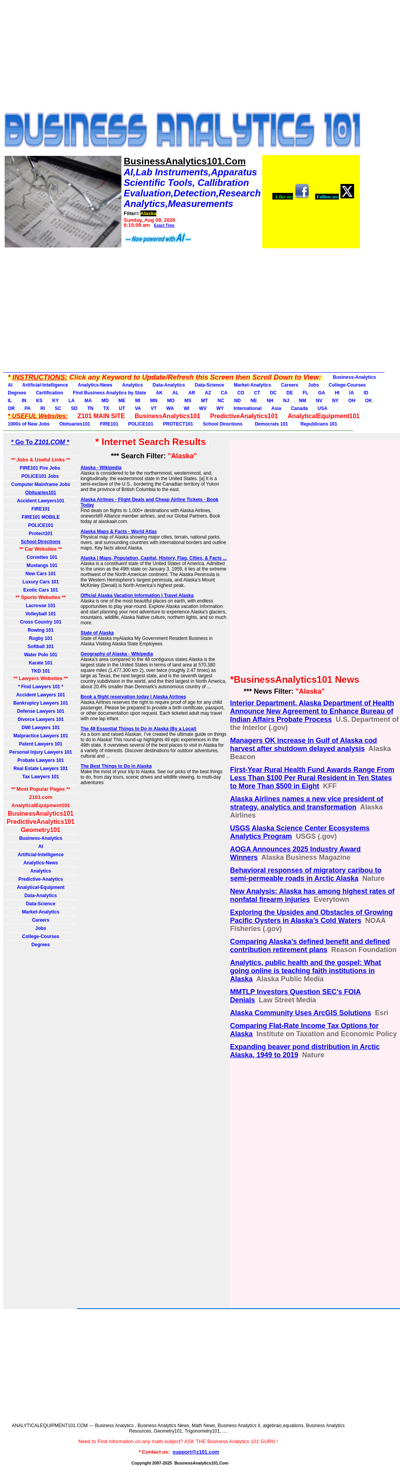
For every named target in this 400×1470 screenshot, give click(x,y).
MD (105, 400)
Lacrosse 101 (40, 605)
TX (106, 408)
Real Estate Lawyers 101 (41, 768)
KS (39, 400)
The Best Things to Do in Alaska (116, 766)
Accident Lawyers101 (40, 501)
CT (257, 393)
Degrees (17, 393)
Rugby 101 (41, 638)
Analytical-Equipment (41, 887)
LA (71, 400)
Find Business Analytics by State (109, 393)
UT (122, 408)
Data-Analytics (169, 385)
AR (191, 393)
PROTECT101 (178, 424)
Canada (299, 408)
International (247, 408)
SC (58, 408)
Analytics (132, 385)
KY (55, 400)
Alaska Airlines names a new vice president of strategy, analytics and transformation (306, 803)
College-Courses (347, 385)
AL (175, 393)
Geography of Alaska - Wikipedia (117, 654)
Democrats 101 (270, 424)
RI (42, 408)
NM (302, 400)
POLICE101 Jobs (40, 476)
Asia (276, 408)
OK (368, 400)
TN (90, 408)
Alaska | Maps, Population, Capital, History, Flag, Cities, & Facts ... (154, 558)
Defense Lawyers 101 (40, 711)
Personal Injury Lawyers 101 (40, 752)
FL (306, 393)
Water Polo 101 (41, 654)
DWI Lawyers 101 (40, 727)
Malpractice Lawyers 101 (40, 736)
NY (335, 400)
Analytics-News (95, 385)
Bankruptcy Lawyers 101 (40, 703)
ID (365, 393)
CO (240, 393)
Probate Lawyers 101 (41, 760)
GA (321, 393)
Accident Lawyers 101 (40, 695)
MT (204, 400)
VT (153, 408)
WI (186, 408)
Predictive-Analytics (40, 879)
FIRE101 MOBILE (41, 517)
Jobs (313, 385)
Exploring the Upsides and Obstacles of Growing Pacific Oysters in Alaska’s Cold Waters (311, 916)
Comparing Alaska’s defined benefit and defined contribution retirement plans (310, 946)
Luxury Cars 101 (41, 582)
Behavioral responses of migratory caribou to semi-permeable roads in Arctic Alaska (305, 874)
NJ (286, 400)
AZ (208, 393)
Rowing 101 (41, 630)
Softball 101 (41, 646)
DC (273, 393)
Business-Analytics (354, 377)
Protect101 (41, 533)
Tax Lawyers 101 (40, 776)
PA (28, 408)
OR (11, 408)
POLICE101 (140, 424)
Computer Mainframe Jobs (40, 484)
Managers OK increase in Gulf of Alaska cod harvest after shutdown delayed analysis (303, 745)
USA (322, 408)
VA (138, 408)
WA (170, 408)
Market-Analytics (252, 385)
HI (337, 393)
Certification (49, 393)
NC (221, 400)
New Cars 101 (40, 573)
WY (220, 408)
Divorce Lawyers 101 (41, 719)
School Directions (222, 424)
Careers (289, 385)
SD (74, 408)
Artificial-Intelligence (45, 385)
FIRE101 (109, 424)
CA (224, 393)
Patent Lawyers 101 (40, 744)
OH (351, 400)
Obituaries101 (74, 424)
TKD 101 (40, 671)
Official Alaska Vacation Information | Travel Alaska (137, 595)
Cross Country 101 (40, 622)
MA (88, 400)
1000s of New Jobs (28, 424)
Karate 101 (41, 663)
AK (159, 393)
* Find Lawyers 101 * (40, 686)
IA (351, 393)
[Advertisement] (178, 57)
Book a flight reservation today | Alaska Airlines (133, 697)
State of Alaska (97, 633)
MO (170, 400)
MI (137, 400)
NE (254, 400)
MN (154, 400)
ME (121, 400)
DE (289, 393)
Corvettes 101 (40, 557)
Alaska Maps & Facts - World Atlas (119, 531)
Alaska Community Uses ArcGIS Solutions (300, 1013)
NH (270, 400)
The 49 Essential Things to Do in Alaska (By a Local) (138, 728)
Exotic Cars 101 (40, 590)
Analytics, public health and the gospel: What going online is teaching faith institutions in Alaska (305, 971)
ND (237, 400)
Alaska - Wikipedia (101, 467)
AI (10, 385)
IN (24, 400)
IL (10, 400)
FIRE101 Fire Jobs (40, 468)
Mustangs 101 (40, 565)
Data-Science (209, 385)
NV (319, 400)
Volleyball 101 (40, 614)
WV (203, 408)
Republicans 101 (317, 424)
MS (187, 400)
